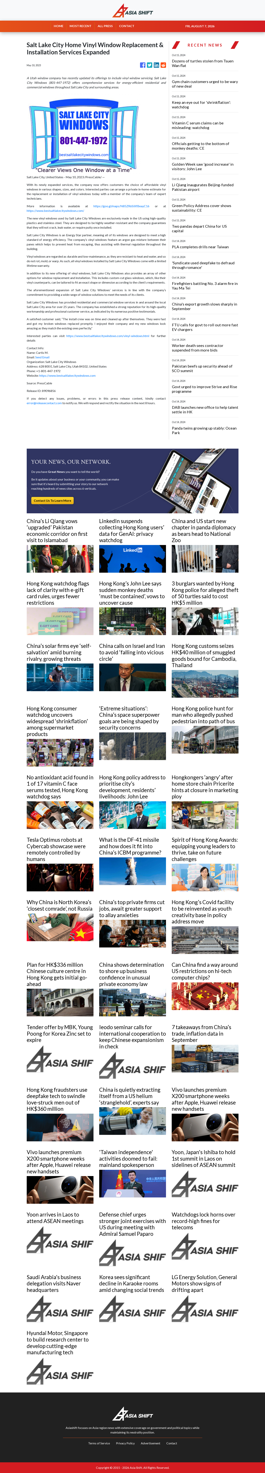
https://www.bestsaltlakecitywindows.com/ (55, 210)
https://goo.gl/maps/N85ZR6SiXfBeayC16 (121, 206)
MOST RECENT (80, 26)
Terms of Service (99, 1443)
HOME (58, 26)
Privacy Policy (125, 1443)
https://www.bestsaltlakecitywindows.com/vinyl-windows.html (107, 336)
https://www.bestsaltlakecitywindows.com (67, 375)
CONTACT (126, 26)
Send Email (42, 357)
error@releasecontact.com (44, 403)
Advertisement (150, 1443)
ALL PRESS (105, 26)
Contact (171, 1443)
